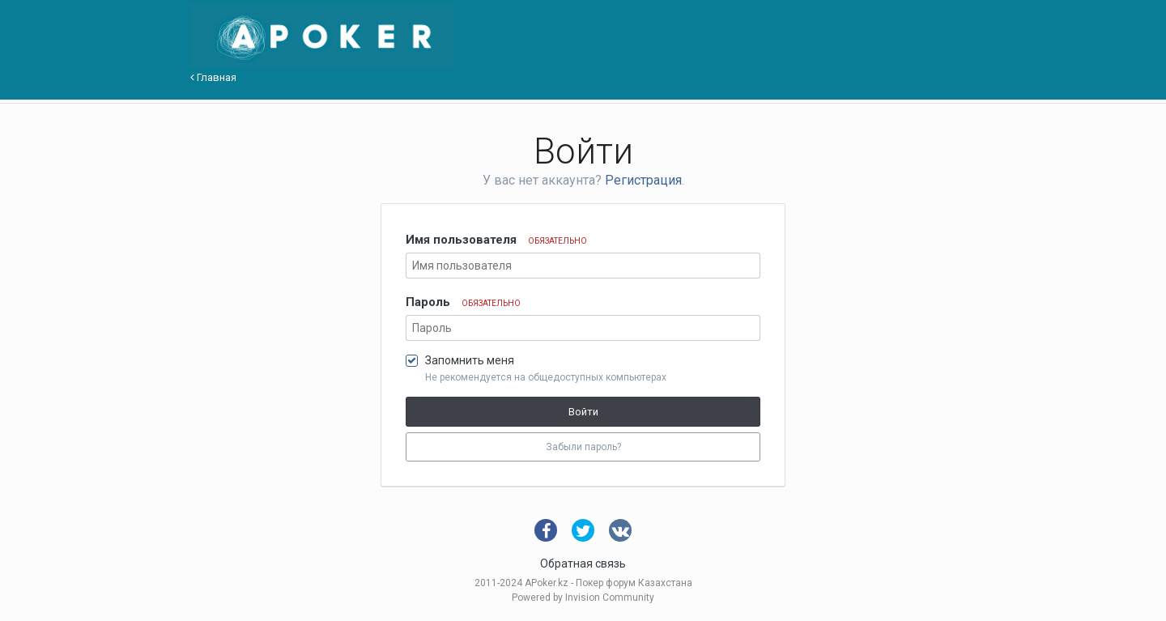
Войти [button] (583, 412)
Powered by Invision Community (583, 597)
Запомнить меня (469, 360)
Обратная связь (583, 563)
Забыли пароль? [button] (583, 447)
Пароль (463, 302)
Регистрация (643, 180)
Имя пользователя (496, 239)
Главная (213, 77)
